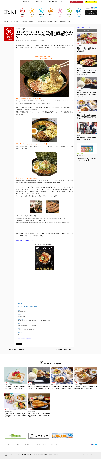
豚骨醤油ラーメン (35, 40)
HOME (6, 21)
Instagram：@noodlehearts (24, 338)
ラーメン (29, 40)
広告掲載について (29, 445)
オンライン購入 (91, 2)
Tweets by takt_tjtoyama (83, 27)
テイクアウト (20, 40)
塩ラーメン (41, 40)
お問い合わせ (53, 445)
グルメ (12, 21)
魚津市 (25, 40)
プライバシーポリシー (41, 445)
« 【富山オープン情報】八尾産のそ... (14, 349)
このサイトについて (9, 445)
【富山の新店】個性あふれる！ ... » (64, 349)
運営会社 (19, 445)
